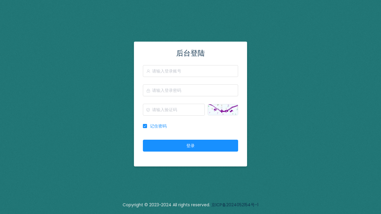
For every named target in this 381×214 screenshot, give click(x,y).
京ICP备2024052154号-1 (234, 205)
